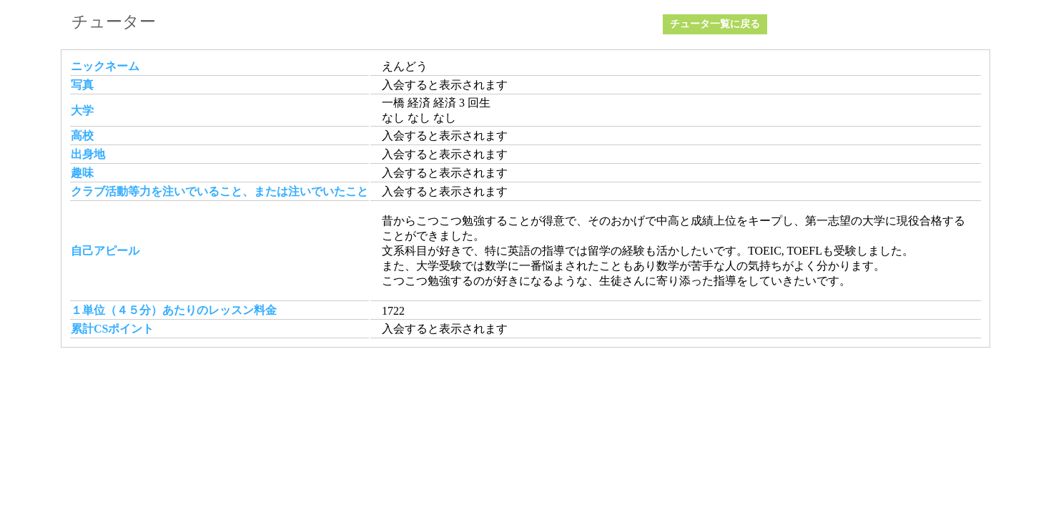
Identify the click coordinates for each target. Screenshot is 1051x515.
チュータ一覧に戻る (715, 24)
